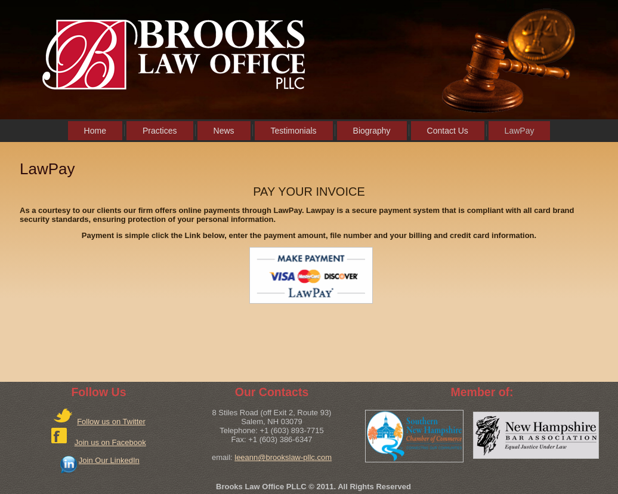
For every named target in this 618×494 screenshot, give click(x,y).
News (224, 130)
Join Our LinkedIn (109, 460)
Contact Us (447, 130)
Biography (372, 130)
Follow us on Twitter (111, 421)
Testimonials (294, 130)
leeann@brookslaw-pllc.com (283, 457)
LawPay (519, 130)
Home (95, 130)
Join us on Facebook (110, 442)
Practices (160, 130)
